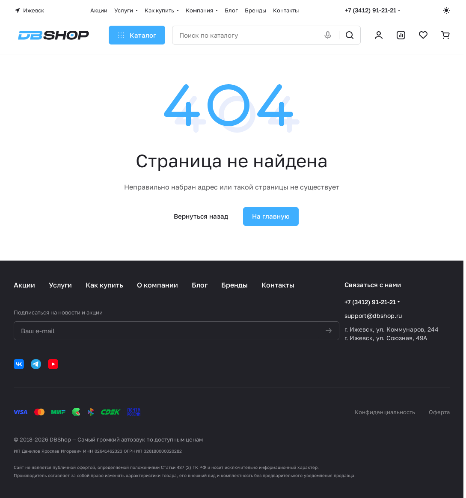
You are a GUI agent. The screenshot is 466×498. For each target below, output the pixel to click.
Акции (24, 285)
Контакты (277, 285)
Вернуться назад (201, 216)
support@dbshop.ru (373, 315)
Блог (200, 285)
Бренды (234, 285)
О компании (157, 285)
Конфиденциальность (385, 412)
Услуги (60, 285)
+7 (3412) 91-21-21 (370, 10)
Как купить (104, 285)
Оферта (439, 412)
